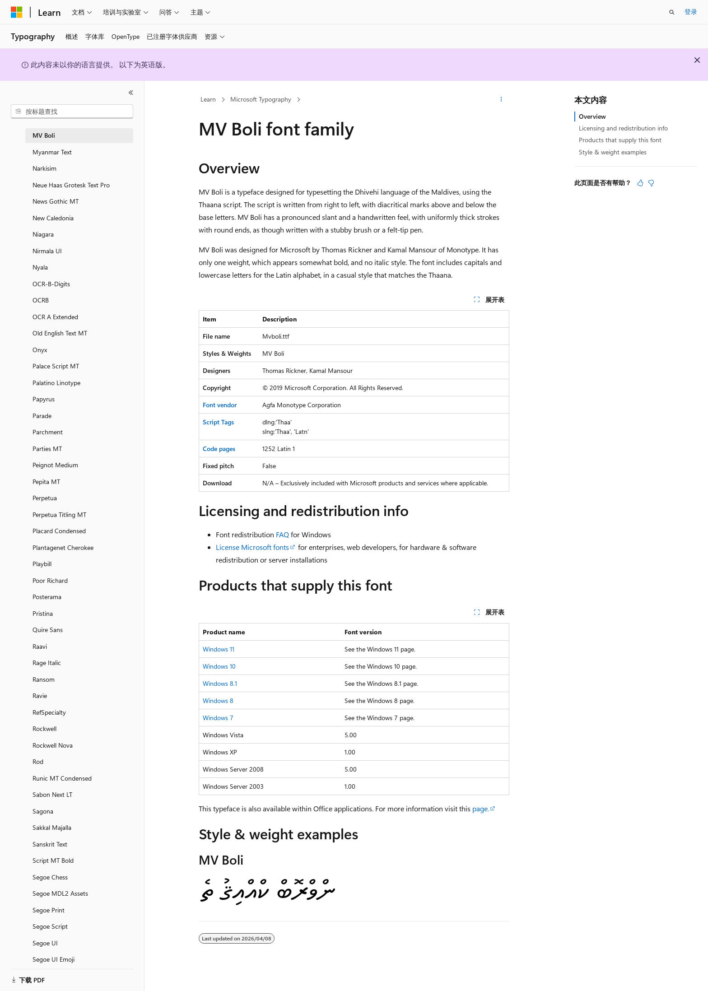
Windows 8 (218, 700)
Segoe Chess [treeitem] (50, 877)
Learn (208, 99)
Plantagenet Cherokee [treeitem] (63, 547)
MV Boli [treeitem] (44, 135)
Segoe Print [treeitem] (49, 910)
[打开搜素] (672, 12)
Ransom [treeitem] (44, 679)
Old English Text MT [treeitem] (60, 333)
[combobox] (72, 111)
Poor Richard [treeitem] (50, 580)
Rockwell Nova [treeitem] (53, 745)
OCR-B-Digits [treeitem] (51, 283)
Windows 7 (218, 717)
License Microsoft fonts (252, 547)
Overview (592, 116)
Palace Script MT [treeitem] (56, 366)
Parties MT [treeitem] (47, 448)
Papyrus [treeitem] (44, 399)
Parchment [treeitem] (48, 432)
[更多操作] (501, 100)
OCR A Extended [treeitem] (55, 316)
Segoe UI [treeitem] (45, 943)
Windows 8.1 (220, 683)
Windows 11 (218, 649)
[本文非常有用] (640, 182)
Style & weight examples (613, 152)
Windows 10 (219, 666)
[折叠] (130, 92)
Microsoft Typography (260, 99)
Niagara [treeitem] (43, 234)
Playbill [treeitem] (42, 563)
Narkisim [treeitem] (44, 168)
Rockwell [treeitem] (44, 728)
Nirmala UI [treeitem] (47, 251)
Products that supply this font (620, 139)
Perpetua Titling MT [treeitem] (59, 514)
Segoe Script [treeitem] (50, 926)
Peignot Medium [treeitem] (55, 465)
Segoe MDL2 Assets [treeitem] (60, 893)
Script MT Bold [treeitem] (53, 860)
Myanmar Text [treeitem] (52, 152)
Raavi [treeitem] (40, 646)
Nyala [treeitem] (40, 267)
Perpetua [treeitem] (45, 497)
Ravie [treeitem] (40, 695)
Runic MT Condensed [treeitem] (62, 778)
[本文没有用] (651, 182)
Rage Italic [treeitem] (47, 662)
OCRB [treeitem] (41, 300)
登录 (691, 11)
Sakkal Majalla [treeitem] (52, 827)
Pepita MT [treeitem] (46, 481)
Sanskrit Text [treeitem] (50, 844)
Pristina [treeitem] (43, 613)
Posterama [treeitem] (47, 596)
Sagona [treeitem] (43, 811)
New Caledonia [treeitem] (53, 218)
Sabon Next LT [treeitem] (52, 794)
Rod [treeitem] (38, 761)
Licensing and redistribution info (623, 128)
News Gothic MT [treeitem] (56, 201)
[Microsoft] (17, 12)
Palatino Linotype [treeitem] (56, 382)
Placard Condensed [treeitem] (59, 530)
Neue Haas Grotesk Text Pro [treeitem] (71, 185)
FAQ (282, 534)
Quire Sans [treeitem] (48, 629)
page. (480, 808)
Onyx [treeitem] (40, 349)
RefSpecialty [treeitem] (49, 712)
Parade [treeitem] (42, 415)
